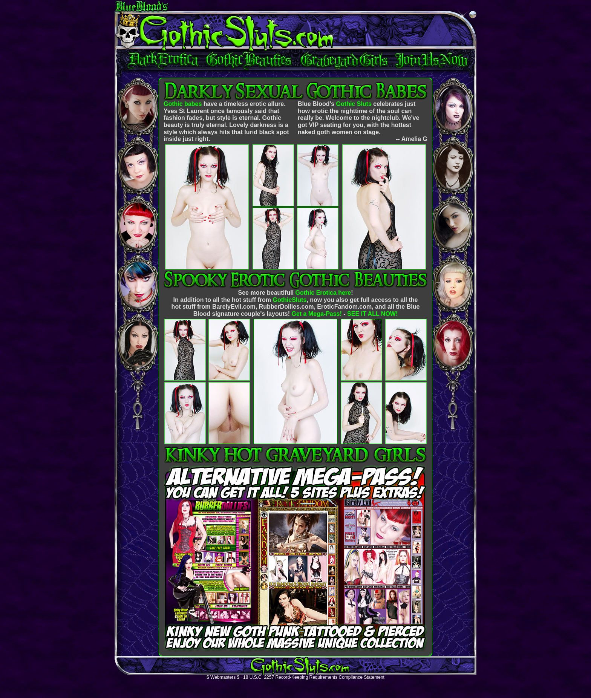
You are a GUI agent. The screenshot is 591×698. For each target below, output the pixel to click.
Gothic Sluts (354, 104)
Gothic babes (183, 104)
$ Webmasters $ (223, 677)
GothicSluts (290, 300)
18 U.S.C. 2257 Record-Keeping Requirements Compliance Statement (313, 677)
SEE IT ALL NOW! (372, 314)
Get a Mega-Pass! (316, 314)
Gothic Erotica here (323, 292)
